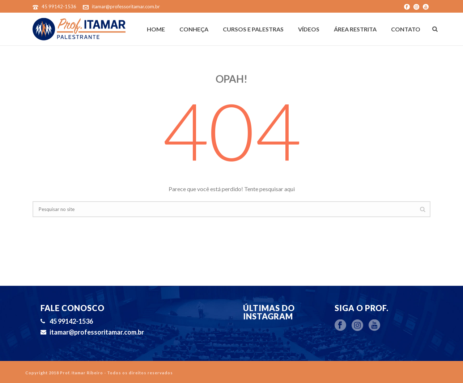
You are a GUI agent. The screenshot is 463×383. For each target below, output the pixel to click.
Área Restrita (355, 29)
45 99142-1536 (59, 6)
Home (156, 29)
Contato (405, 29)
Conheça (193, 29)
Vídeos (308, 29)
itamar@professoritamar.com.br (126, 6)
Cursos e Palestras (253, 29)
